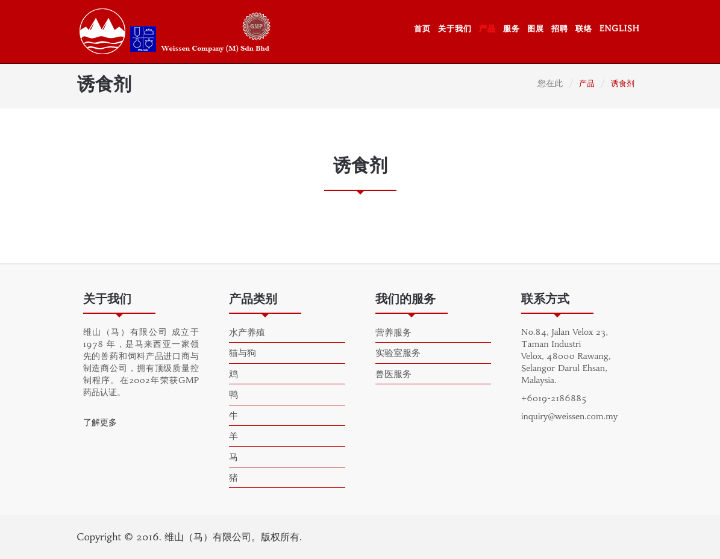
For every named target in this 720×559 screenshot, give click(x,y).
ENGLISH (619, 28)
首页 (422, 28)
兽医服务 (393, 373)
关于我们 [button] (455, 28)
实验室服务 (398, 352)
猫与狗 (242, 352)
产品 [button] (487, 28)
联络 (583, 28)
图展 (535, 28)
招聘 (559, 28)
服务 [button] (511, 28)
